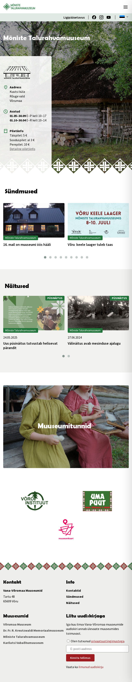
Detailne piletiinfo (22, 149)
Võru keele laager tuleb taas (90, 244)
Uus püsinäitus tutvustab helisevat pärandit (30, 345)
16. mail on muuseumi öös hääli (27, 244)
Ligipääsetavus (74, 17)
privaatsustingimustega (107, 641)
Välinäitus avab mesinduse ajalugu (94, 343)
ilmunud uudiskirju (90, 667)
